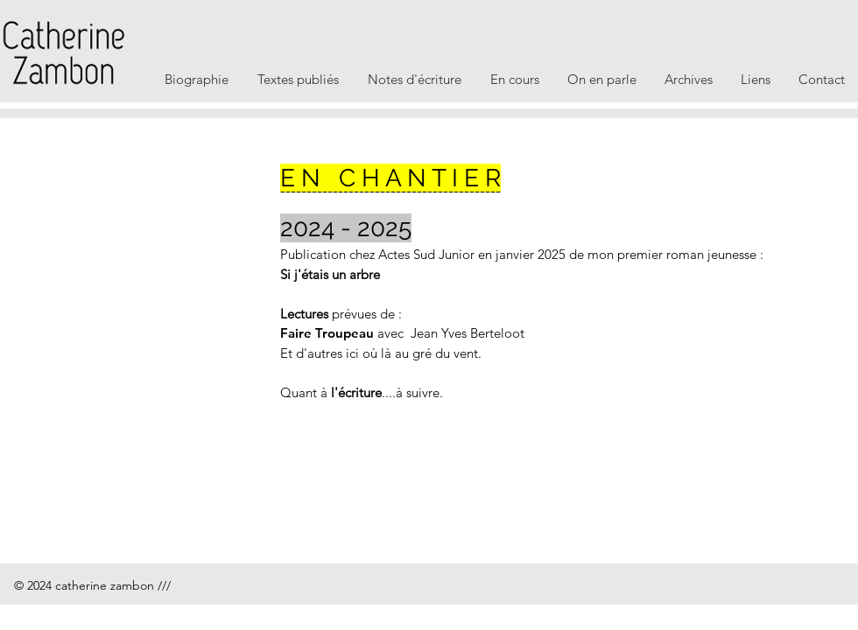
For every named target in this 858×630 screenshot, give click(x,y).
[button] (197, 79)
